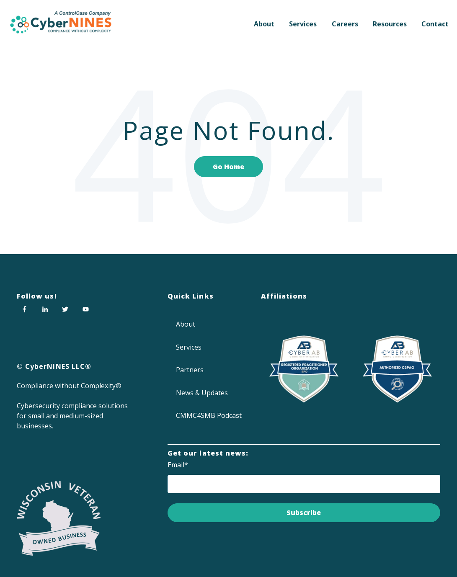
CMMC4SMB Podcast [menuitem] (209, 415)
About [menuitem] (185, 324)
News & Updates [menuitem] (202, 392)
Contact (435, 23)
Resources (390, 23)
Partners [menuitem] (190, 369)
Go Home (228, 166)
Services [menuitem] (188, 347)
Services (303, 23)
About (264, 23)
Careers (345, 23)
